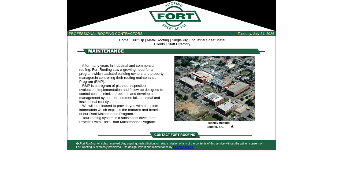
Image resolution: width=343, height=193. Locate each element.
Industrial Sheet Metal (208, 40)
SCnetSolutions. (183, 147)
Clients (159, 44)
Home (124, 40)
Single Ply (180, 40)
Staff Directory (179, 44)
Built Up (138, 40)
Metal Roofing (158, 40)
